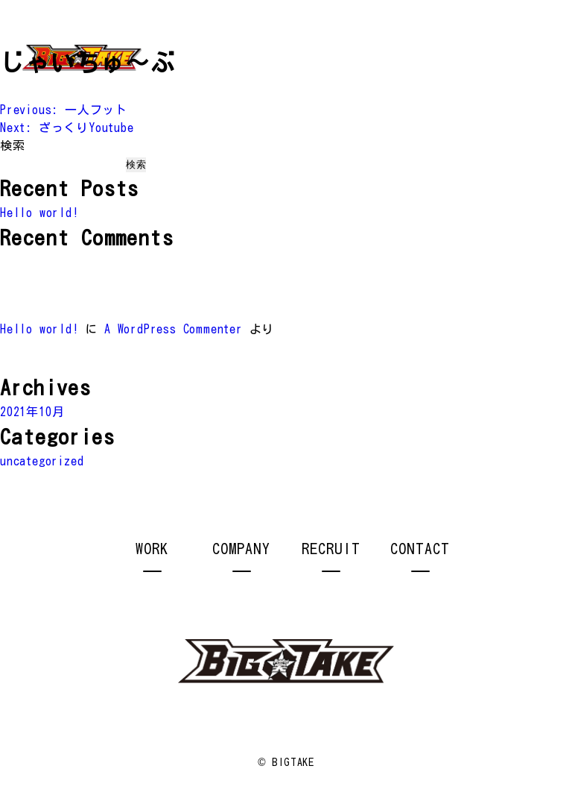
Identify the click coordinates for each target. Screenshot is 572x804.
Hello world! (39, 213)
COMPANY (241, 548)
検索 (12, 145)
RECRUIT (331, 548)
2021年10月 (32, 412)
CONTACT (420, 548)
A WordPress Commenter (173, 329)
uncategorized (41, 461)
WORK (152, 548)
